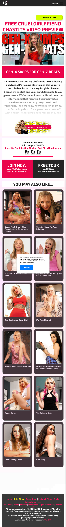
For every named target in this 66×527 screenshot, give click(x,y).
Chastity (9, 148)
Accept (26, 267)
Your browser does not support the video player (33, 48)
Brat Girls (43, 148)
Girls (56, 499)
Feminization (22, 148)
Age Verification (46, 504)
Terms (16, 504)
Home (9, 499)
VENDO (47, 520)
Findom (33, 148)
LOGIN (55, 3)
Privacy (23, 504)
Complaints (33, 504)
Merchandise (33, 501)
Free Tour (31, 499)
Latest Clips (45, 499)
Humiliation (54, 148)
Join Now (49, 17)
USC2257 (8, 504)
